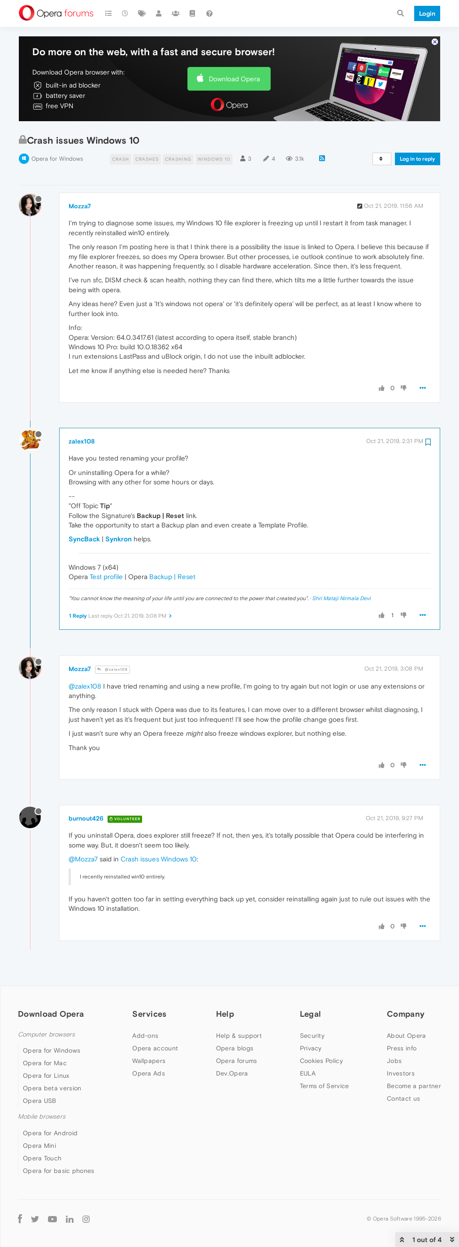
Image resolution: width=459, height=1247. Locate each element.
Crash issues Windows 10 (159, 859)
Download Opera (234, 79)
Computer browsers (46, 1034)
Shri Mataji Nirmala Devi (341, 598)
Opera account (155, 1048)
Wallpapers (148, 1060)
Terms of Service (324, 1085)
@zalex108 (112, 669)
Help (225, 1014)
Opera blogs (234, 1048)
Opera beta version (52, 1088)
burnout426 (86, 818)
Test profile (106, 576)
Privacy (311, 1048)
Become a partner (414, 1085)
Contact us (403, 1098)
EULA (308, 1073)
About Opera (406, 1035)
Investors (401, 1073)
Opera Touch (42, 1158)
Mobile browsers (41, 1116)
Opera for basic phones (59, 1170)
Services (149, 1014)
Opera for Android (50, 1133)
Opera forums (236, 1060)
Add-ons (145, 1035)
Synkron (118, 539)
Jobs (394, 1060)
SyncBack (84, 539)
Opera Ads (148, 1073)
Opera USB (39, 1100)
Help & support (239, 1035)
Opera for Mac (45, 1063)
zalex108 (82, 441)
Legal (310, 1014)
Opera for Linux (46, 1075)
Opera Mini (39, 1145)
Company (405, 1014)
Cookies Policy (321, 1060)
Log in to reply (417, 159)
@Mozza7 (83, 859)
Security (312, 1035)
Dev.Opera (232, 1073)
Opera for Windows (57, 158)
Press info (401, 1048)
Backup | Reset (172, 576)
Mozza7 (80, 206)
